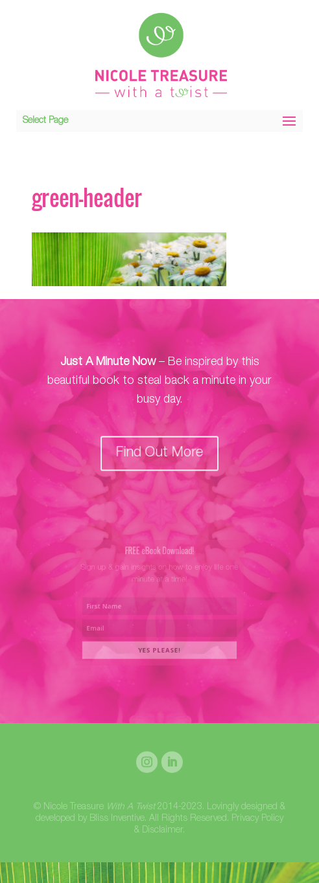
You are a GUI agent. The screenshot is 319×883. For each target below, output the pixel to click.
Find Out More (159, 453)
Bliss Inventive (117, 818)
